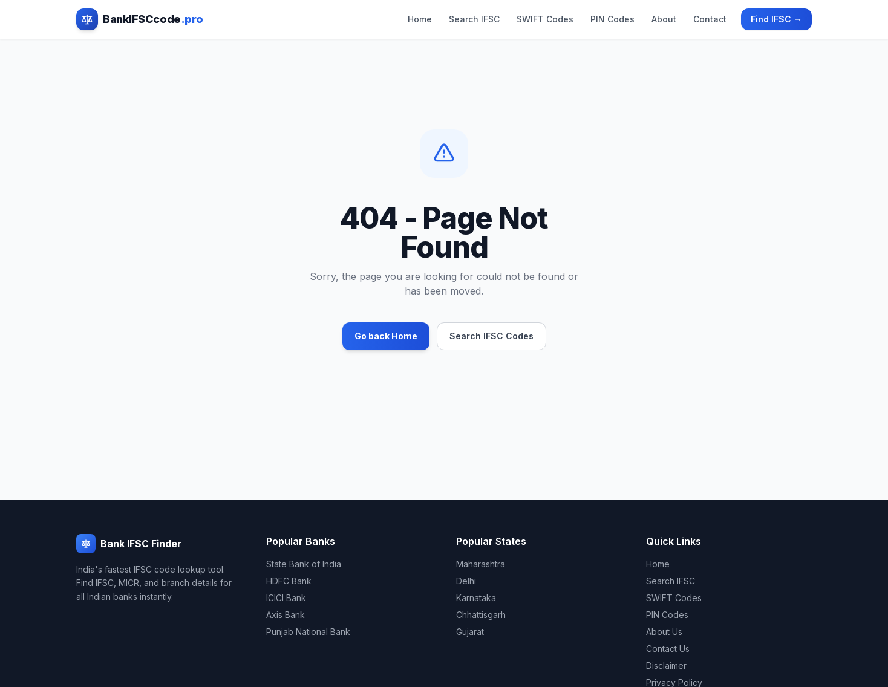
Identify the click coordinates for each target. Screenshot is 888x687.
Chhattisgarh (481, 615)
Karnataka (476, 598)
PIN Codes (612, 19)
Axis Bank (285, 615)
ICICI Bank (286, 598)
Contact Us (668, 648)
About (663, 19)
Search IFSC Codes (491, 336)
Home (420, 19)
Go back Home (385, 336)
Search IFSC (474, 19)
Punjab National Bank (308, 632)
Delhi (466, 581)
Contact (709, 19)
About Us (664, 632)
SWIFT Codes (545, 19)
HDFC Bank (289, 581)
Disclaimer (666, 665)
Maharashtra (480, 564)
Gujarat (470, 632)
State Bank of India (303, 564)
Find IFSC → (776, 19)
